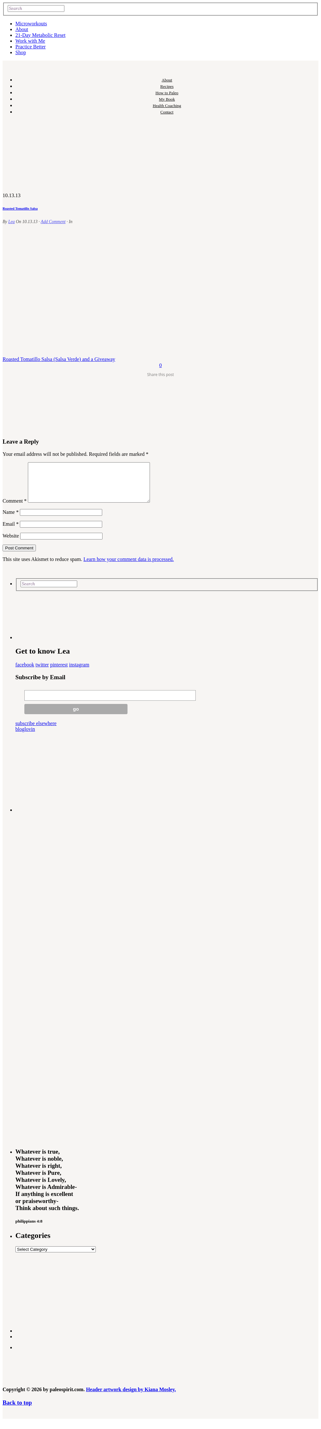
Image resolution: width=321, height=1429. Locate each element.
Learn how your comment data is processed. (128, 567)
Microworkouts (31, 23)
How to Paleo (166, 92)
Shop (20, 52)
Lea (11, 221)
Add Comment (53, 221)
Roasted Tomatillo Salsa (20, 208)
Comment (15, 508)
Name (11, 519)
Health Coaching (167, 105)
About (21, 29)
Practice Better (30, 46)
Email (11, 531)
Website (11, 543)
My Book (167, 99)
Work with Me (30, 41)
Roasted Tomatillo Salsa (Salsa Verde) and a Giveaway (59, 359)
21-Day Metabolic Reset (40, 35)
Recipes (167, 86)
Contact (167, 112)
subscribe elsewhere (35, 731)
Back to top (17, 1410)
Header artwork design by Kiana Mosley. (131, 1397)
